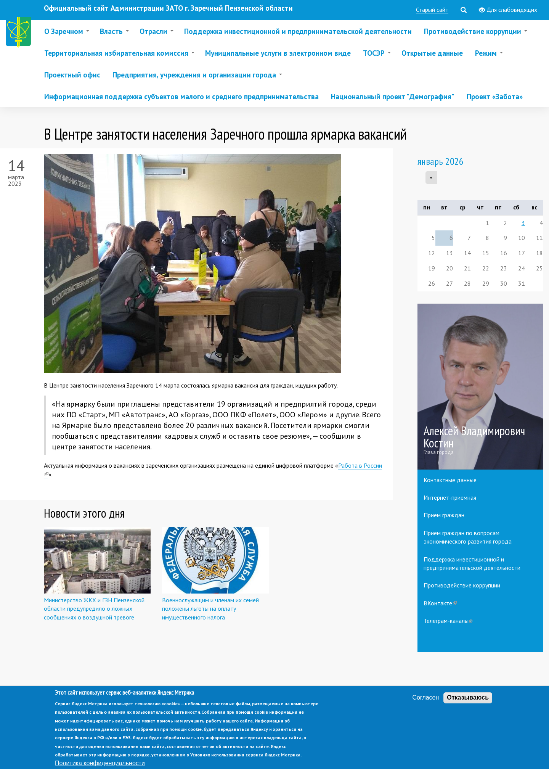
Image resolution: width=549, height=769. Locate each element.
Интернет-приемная (450, 497)
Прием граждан (444, 515)
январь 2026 (440, 161)
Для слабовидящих (508, 10)
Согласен (425, 704)
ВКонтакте (440, 603)
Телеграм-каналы (448, 620)
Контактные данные (450, 480)
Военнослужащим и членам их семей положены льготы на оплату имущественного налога (210, 608)
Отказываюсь (468, 704)
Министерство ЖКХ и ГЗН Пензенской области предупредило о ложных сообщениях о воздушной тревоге (94, 608)
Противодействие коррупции (462, 585)
